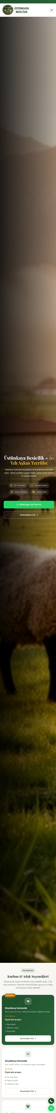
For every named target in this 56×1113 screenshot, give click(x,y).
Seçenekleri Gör (28, 1038)
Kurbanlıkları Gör (29, 515)
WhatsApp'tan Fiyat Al (29, 504)
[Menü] (51, 10)
